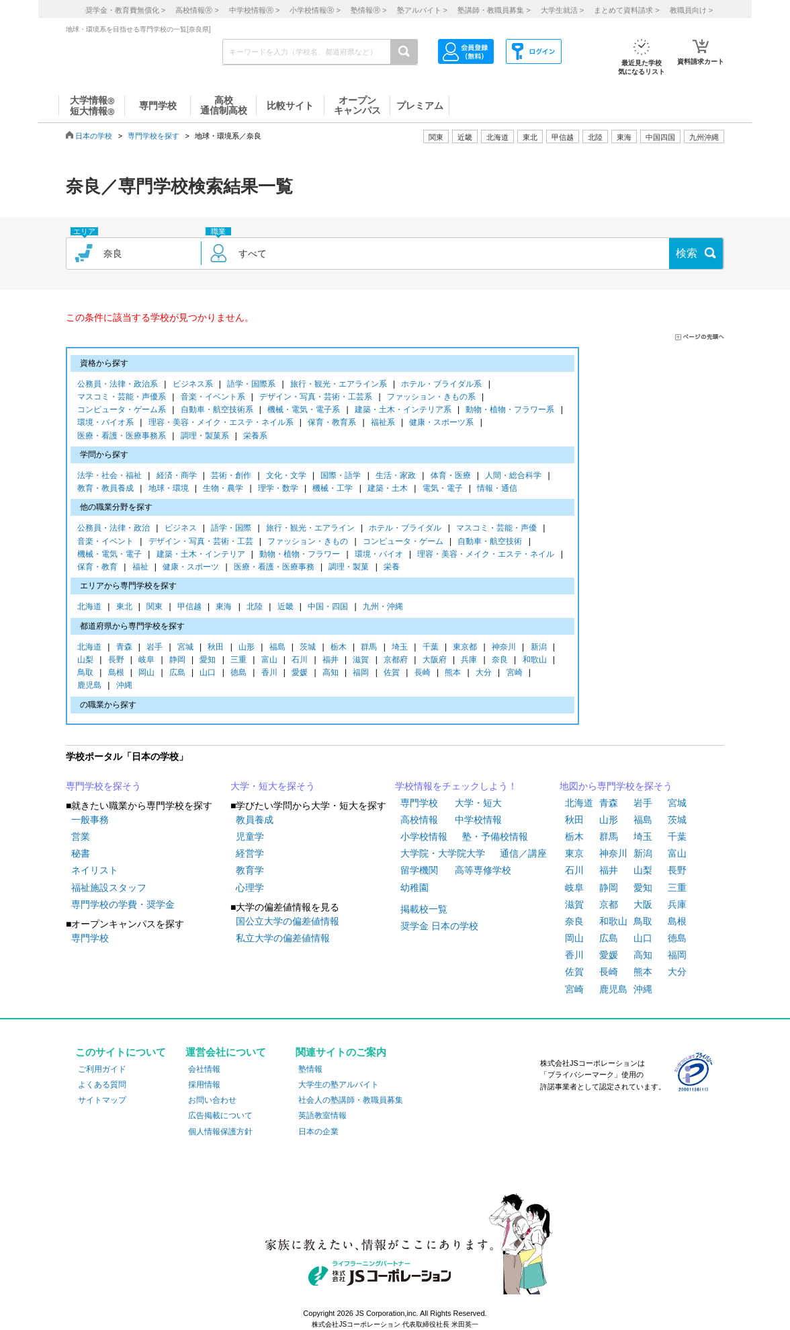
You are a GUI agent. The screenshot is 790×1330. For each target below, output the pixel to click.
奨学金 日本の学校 (439, 926)
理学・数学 (278, 489)
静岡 (177, 660)
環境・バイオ (379, 555)
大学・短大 (478, 802)
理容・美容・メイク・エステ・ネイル (485, 555)
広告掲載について (220, 1115)
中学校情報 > (254, 10)
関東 (154, 607)
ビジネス (181, 529)
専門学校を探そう (103, 786)
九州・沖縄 (383, 607)
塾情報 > (368, 10)
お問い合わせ (212, 1100)
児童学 (250, 836)
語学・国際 (231, 529)
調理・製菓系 (205, 436)
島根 (116, 673)
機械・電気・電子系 (303, 410)
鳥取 (85, 673)
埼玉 (400, 648)
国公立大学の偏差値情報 (287, 921)
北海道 (497, 137)
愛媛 (300, 673)
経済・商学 (177, 476)
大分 (484, 673)
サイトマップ (102, 1100)
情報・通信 (497, 489)
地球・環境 (168, 489)
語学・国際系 (251, 385)
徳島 (238, 673)
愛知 (208, 660)
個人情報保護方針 (220, 1131)
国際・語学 (340, 476)
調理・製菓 (348, 568)
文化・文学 (286, 476)
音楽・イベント (105, 542)
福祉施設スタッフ (108, 887)
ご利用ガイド (102, 1069)
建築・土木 (387, 489)
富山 (269, 660)
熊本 (453, 673)
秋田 (216, 648)
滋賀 (361, 660)
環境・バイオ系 (105, 423)
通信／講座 (523, 853)
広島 (177, 673)
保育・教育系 (332, 423)
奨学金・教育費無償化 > (125, 10)
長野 (116, 660)
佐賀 (392, 673)
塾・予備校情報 (495, 836)
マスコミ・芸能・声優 (496, 529)
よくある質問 (102, 1084)
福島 (277, 648)
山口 (208, 673)
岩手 (154, 648)
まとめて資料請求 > (626, 10)
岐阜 (146, 660)
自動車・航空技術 (489, 542)
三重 (238, 660)
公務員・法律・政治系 (117, 385)
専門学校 (90, 938)
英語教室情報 (322, 1115)
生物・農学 (223, 489)
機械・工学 (332, 489)
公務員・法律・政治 (113, 529)
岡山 (146, 673)
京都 (608, 904)
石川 (300, 660)
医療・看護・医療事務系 (121, 436)
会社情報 (204, 1069)
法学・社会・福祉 (109, 476)
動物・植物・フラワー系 (510, 410)
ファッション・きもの (307, 542)
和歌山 (535, 660)
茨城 (308, 648)
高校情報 (419, 819)
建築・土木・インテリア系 (403, 410)
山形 (246, 648)
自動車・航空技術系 (217, 410)
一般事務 (90, 819)
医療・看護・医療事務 (274, 568)
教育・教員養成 (105, 489)
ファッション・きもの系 (431, 397)
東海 (224, 607)
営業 (80, 836)
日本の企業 (318, 1131)
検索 (686, 253)
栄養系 (255, 436)
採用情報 (204, 1084)
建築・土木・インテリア (201, 555)
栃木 (339, 648)
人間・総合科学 (513, 476)
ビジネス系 (193, 385)
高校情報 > (196, 10)
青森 (124, 648)
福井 (330, 660)
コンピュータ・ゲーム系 (121, 410)
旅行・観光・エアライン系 (338, 385)
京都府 (396, 660)
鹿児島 (89, 686)
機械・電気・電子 (109, 555)
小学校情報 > (315, 10)
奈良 (500, 660)
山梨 (85, 660)
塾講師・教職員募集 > (493, 10)
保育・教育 (97, 568)
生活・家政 (396, 476)
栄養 (392, 568)
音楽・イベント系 (213, 397)
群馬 (369, 648)
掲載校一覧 (423, 909)
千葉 (431, 648)
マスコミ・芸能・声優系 (121, 397)
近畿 (285, 607)
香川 (269, 673)
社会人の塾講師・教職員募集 (350, 1100)
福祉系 (383, 423)
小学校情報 (423, 836)
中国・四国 (328, 607)
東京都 (465, 648)
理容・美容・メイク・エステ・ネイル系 (221, 423)
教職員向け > (691, 10)
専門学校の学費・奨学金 (123, 904)
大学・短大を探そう (272, 786)
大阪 (642, 904)
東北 (124, 607)
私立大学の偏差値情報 (283, 938)
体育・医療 (451, 476)
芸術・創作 (231, 476)
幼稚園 (414, 887)
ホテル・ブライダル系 (441, 385)
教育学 (250, 870)
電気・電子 (443, 489)
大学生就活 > (562, 10)
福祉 (140, 568)
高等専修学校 (483, 870)
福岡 (361, 673)
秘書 (80, 853)
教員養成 (254, 819)
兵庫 (469, 660)
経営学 (250, 853)
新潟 (539, 648)
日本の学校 (93, 136)
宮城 (185, 648)
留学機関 (419, 870)
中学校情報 (478, 819)
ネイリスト (94, 870)
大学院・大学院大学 (442, 853)
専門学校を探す (153, 136)
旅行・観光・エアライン (310, 529)
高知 (330, 673)
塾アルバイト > (422, 10)
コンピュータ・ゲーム (403, 542)
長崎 (422, 673)
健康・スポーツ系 (441, 423)
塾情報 (310, 1069)
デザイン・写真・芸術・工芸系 (315, 397)
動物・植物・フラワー (299, 555)
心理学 (250, 887)
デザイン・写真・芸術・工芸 (200, 542)
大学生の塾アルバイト (338, 1084)
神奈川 (504, 648)
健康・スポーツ (191, 568)
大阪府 (435, 660)
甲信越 (189, 607)
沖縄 (124, 686)
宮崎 (515, 673)
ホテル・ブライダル (405, 529)
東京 (574, 853)
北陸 (255, 607)
